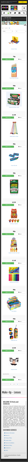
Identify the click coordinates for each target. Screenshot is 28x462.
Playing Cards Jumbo (14, 194)
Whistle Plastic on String (14, 136)
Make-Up (9, 20)
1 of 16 (6, 28)
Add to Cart (8, 59)
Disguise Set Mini (14, 369)
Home (4, 20)
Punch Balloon (14, 311)
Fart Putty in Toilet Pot (14, 223)
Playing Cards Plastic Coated (14, 107)
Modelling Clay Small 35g (14, 282)
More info (10, 2)
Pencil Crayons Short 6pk (14, 78)
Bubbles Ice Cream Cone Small (14, 252)
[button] (9, 13)
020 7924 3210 (7, 17)
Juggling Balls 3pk (14, 340)
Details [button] (19, 59)
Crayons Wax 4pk (14, 165)
